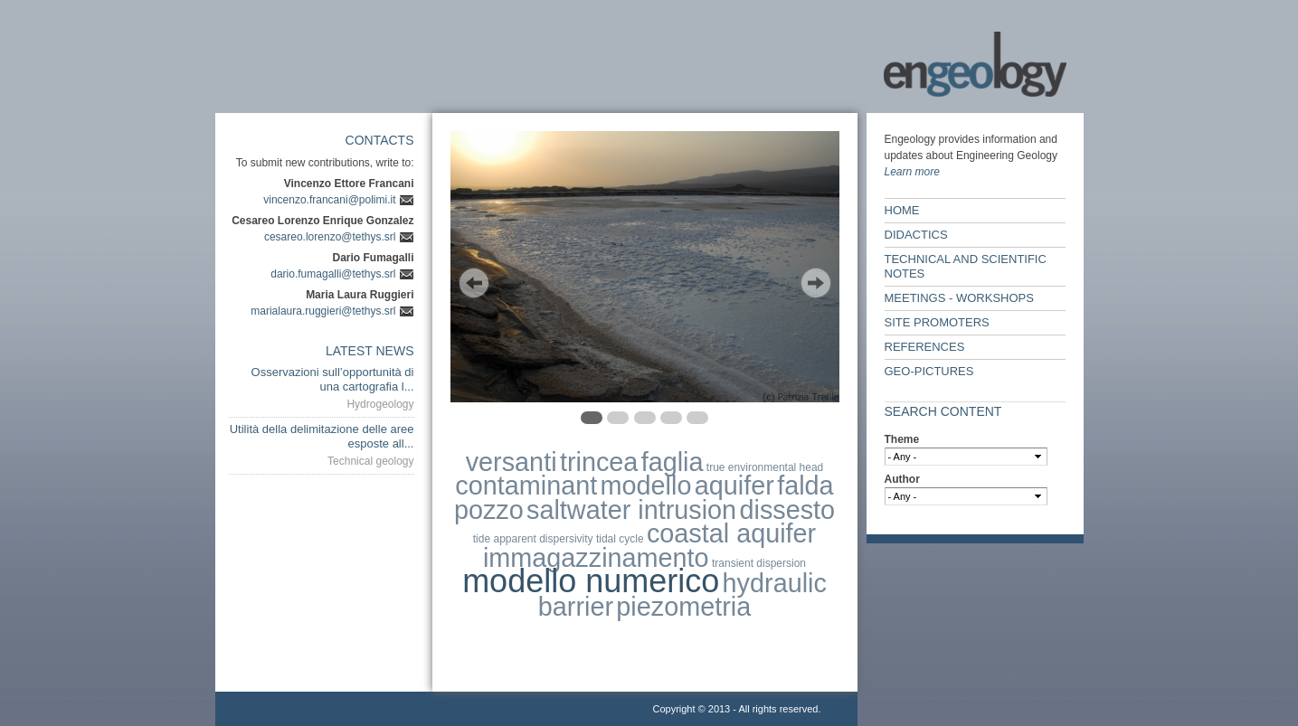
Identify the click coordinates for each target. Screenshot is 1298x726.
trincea (599, 462)
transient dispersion (759, 563)
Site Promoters (937, 322)
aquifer (734, 485)
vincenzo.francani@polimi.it (329, 199)
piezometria (683, 606)
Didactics (916, 234)
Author (902, 479)
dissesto (787, 509)
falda (805, 485)
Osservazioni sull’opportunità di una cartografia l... (332, 379)
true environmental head (764, 467)
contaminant (526, 485)
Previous (474, 283)
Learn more (912, 171)
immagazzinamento (596, 557)
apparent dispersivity (542, 539)
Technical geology (370, 461)
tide (481, 539)
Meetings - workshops (959, 298)
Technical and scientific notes (966, 266)
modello (646, 485)
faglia (672, 462)
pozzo (489, 509)
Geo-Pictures (929, 371)
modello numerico (590, 580)
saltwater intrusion (631, 509)
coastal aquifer (731, 533)
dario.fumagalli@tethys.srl (332, 274)
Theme (902, 439)
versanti (511, 462)
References (925, 347)
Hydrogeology (379, 404)
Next (815, 283)
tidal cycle (620, 539)
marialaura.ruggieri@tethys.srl (323, 311)
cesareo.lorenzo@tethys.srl (330, 237)
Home (902, 210)
